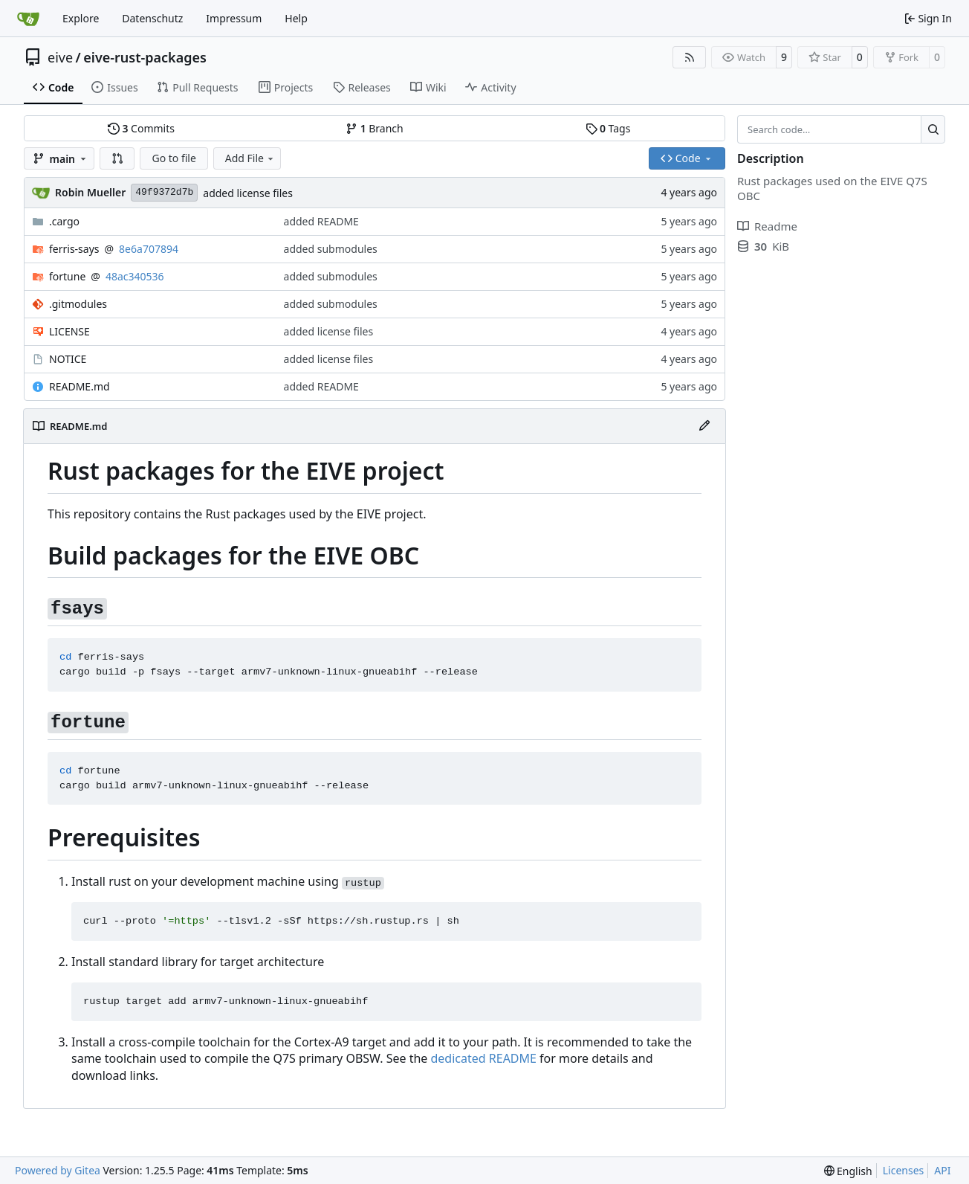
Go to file (173, 158)
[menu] (848, 1171)
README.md (79, 386)
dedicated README (484, 1058)
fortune (67, 276)
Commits (141, 128)
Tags (608, 128)
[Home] (28, 18)
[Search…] (933, 129)
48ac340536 (135, 276)
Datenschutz (152, 18)
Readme (767, 226)
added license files (248, 193)
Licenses (903, 1170)
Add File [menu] (250, 158)
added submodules (330, 249)
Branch (375, 128)
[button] (117, 158)
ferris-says (74, 249)
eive (60, 57)
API (942, 1170)
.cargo (64, 221)
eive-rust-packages (145, 57)
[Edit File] (704, 426)
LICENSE (69, 331)
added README (321, 221)
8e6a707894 (148, 249)
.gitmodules (78, 304)
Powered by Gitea (57, 1170)
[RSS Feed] (690, 57)
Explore (80, 18)
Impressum (234, 18)
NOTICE (67, 359)
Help (296, 18)
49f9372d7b (164, 192)
